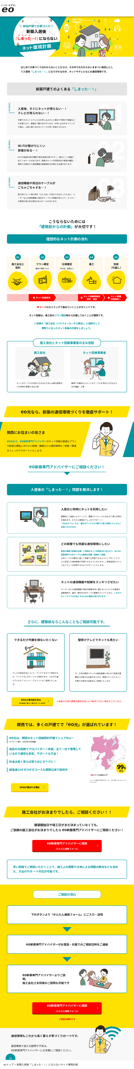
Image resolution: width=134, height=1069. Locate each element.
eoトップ (8, 1064)
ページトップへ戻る (10, 1058)
